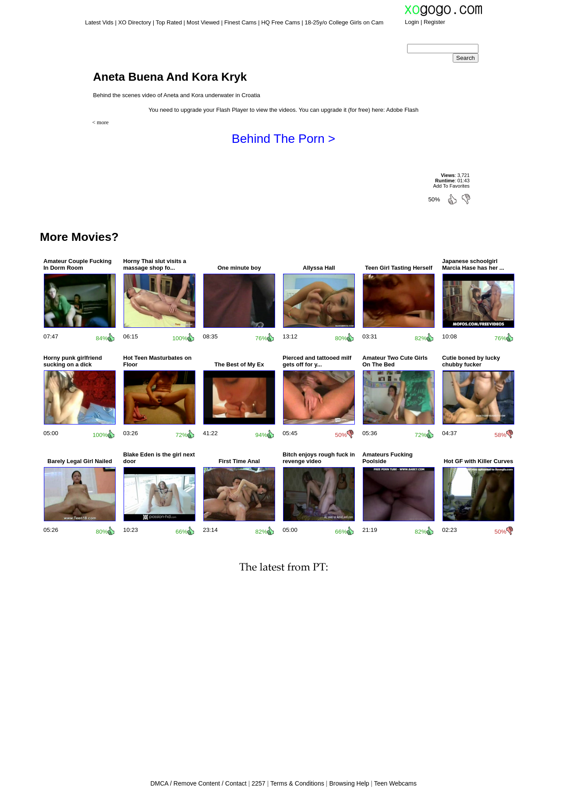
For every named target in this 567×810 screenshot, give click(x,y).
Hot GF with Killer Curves (478, 461)
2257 (258, 783)
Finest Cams (240, 22)
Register (434, 22)
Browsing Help (349, 783)
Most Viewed (202, 22)
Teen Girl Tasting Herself (398, 267)
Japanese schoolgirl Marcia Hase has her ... (473, 264)
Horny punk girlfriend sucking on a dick (72, 361)
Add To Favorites (451, 186)
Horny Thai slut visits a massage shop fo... (154, 264)
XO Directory (134, 22)
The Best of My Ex (239, 364)
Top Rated (168, 22)
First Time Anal (239, 461)
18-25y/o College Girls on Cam (344, 22)
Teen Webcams (395, 783)
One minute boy (239, 267)
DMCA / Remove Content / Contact (198, 783)
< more (100, 122)
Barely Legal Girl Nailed (79, 461)
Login (412, 22)
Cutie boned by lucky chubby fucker (471, 361)
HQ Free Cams (280, 22)
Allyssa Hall (319, 267)
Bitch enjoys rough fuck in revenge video (319, 457)
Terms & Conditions (297, 783)
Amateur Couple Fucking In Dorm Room (77, 264)
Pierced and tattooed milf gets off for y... (317, 361)
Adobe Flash (402, 109)
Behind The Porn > (283, 138)
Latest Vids (99, 22)
